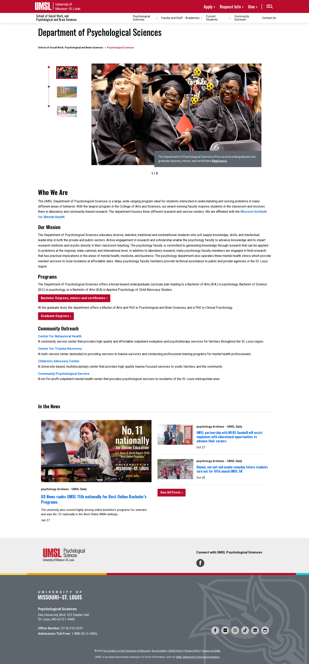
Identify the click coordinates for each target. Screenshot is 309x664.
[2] (66, 111)
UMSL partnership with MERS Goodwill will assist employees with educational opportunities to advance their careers (229, 436)
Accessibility (159, 650)
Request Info (230, 6)
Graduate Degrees (55, 316)
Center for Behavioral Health (60, 336)
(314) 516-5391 (72, 628)
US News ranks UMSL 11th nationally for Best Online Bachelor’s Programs (94, 499)
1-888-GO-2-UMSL (84, 634)
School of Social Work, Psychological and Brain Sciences (70, 47)
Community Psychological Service (63, 374)
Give (251, 6)
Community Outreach (241, 18)
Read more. (219, 161)
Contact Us (269, 18)
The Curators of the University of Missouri (126, 650)
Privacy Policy (192, 650)
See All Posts (170, 492)
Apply (208, 6)
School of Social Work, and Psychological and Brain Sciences (56, 18)
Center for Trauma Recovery (60, 349)
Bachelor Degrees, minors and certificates (73, 298)
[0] (66, 72)
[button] (269, 7)
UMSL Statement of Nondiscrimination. (198, 656)
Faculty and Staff (172, 18)
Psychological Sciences (57, 609)
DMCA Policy (175, 650)
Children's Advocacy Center (59, 361)
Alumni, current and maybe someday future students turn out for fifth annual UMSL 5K (232, 469)
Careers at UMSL (211, 650)
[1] (66, 92)
